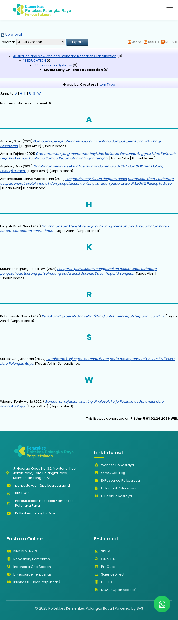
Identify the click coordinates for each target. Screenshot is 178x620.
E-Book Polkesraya (113, 496)
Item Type (107, 84)
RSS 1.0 (153, 42)
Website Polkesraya (114, 465)
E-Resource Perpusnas (29, 574)
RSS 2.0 (171, 42)
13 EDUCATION (34, 60)
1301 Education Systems (53, 65)
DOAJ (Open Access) (115, 590)
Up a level (13, 34)
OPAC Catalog (109, 473)
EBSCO (103, 582)
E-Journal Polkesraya (115, 488)
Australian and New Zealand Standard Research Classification (64, 56)
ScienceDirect (109, 574)
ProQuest (105, 566)
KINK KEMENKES (21, 551)
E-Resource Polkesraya (117, 480)
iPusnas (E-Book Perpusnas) (33, 582)
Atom (136, 42)
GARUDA (104, 559)
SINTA (102, 551)
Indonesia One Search (28, 566)
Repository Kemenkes (28, 559)
